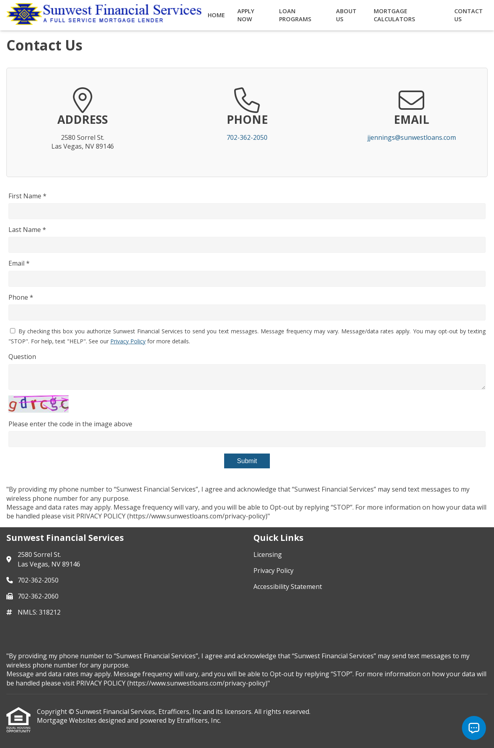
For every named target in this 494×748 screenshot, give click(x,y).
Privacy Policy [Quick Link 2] (273, 570)
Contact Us (468, 15)
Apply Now (245, 15)
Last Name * (27, 229)
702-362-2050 (247, 137)
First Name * (27, 196)
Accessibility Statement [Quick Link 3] (287, 586)
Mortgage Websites (67, 720)
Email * (19, 263)
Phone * (20, 297)
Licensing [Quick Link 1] (267, 554)
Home (216, 15)
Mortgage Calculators (394, 15)
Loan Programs (295, 15)
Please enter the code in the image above (70, 423)
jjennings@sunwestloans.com (411, 137)
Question (22, 356)
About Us (346, 15)
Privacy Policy (128, 341)
